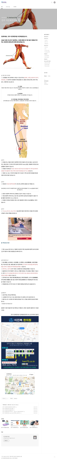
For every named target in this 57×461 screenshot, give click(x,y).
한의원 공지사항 (47, 62)
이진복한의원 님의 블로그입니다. (9, 438)
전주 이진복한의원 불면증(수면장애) (8, 407)
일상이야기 (46, 45)
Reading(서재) (47, 51)
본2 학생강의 (47, 55)
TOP (55, 457)
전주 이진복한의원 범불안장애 (7, 410)
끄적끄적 (46, 47)
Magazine (46, 43)
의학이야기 (5, 404)
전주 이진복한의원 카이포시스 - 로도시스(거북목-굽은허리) (13, 411)
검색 (52, 2)
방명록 (15, 6)
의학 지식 (9, 404)
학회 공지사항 (47, 66)
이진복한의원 (6, 436)
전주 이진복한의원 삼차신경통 (7, 408)
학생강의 (45, 53)
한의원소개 (46, 36)
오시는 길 (8, 6)
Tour (45, 48)
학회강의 (45, 59)
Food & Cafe (47, 50)
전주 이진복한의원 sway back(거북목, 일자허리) (11, 413)
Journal (46, 40)
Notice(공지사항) (47, 61)
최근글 (45, 76)
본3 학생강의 (47, 57)
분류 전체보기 (46, 34)
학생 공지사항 (47, 64)
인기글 (49, 76)
